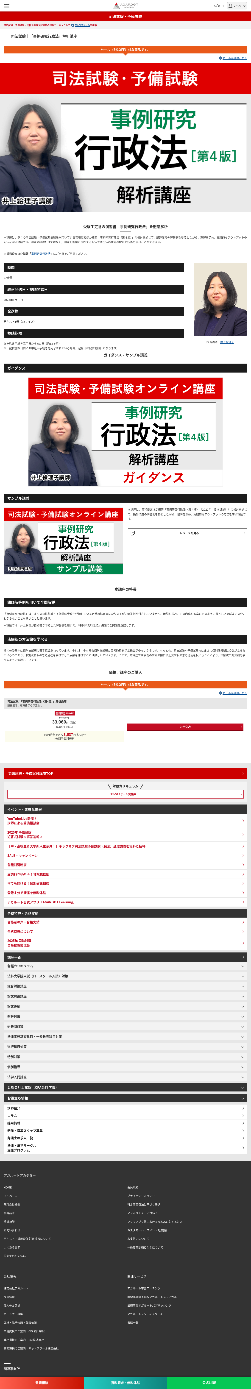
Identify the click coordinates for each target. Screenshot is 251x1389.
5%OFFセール (82, 25)
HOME (8, 1187)
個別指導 (13, 1066)
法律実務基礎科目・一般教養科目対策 (34, 1036)
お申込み (185, 727)
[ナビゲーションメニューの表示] (6, 6)
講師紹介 (13, 1108)
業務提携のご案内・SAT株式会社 (24, 1340)
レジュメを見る (189, 533)
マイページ (10, 1196)
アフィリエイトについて (142, 1213)
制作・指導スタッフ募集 (25, 1130)
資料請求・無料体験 (125, 1382)
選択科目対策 (17, 1046)
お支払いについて (138, 1239)
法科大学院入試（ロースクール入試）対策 (37, 976)
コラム (12, 1115)
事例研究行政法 (40, 254)
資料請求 (9, 1213)
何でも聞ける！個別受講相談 (28, 883)
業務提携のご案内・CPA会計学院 (24, 1331)
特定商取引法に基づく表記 (143, 1204)
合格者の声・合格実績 (23, 922)
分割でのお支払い (15, 1256)
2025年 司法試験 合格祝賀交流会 (19, 942)
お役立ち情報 (17, 1098)
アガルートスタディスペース (144, 1314)
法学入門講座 (17, 1076)
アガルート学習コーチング (143, 1288)
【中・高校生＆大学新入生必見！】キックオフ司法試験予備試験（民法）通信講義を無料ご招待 (76, 846)
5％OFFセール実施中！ (124, 794)
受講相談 (41, 1382)
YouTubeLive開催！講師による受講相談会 (23, 820)
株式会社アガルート (16, 1288)
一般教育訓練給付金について (145, 1247)
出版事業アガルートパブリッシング (149, 1305)
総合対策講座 (17, 986)
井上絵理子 (227, 342)
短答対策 (13, 1016)
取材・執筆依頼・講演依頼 (20, 1323)
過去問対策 (15, 1026)
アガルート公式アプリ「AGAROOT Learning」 (41, 902)
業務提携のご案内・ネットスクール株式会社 (31, 1348)
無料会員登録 (12, 1204)
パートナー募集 (13, 1314)
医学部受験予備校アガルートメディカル (152, 1297)
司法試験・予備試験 (125, 16)
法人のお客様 (12, 1305)
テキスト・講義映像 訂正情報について (27, 1239)
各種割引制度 (17, 864)
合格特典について (20, 931)
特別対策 (13, 1056)
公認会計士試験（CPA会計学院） (33, 1087)
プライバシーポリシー (141, 1196)
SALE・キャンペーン (22, 855)
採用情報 (13, 1123)
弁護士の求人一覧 (20, 1138)
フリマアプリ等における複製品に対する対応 (154, 1222)
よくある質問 (12, 1247)
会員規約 (132, 1187)
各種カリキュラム (20, 965)
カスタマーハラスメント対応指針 (148, 1230)
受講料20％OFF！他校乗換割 (28, 874)
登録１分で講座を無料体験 (26, 892)
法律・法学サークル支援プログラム (21, 1147)
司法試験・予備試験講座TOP (30, 773)
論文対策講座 (17, 996)
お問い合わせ (12, 1230)
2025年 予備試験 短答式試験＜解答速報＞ (25, 834)
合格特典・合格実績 (22, 913)
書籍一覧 (132, 1323)
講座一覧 (14, 957)
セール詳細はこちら (235, 58)
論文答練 (13, 1006)
